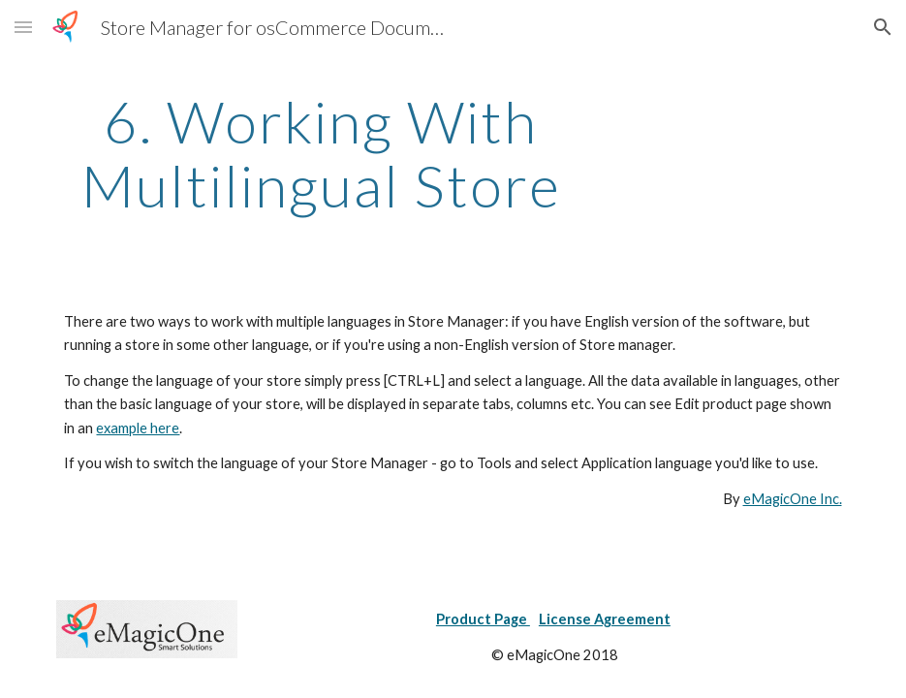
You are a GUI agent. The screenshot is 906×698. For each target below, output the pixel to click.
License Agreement (605, 619)
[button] (23, 26)
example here (137, 428)
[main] (320, 153)
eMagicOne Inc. (792, 499)
